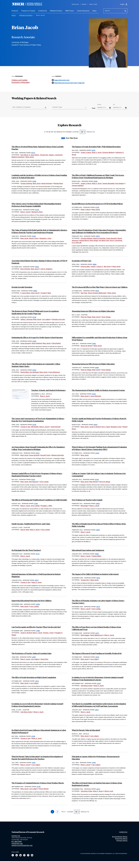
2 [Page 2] (57, 812)
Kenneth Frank (45, 455)
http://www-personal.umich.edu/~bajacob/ (69, 83)
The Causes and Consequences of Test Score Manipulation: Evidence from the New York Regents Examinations (38, 419)
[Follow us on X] (13, 855)
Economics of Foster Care (81, 260)
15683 (97, 554)
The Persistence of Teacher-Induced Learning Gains (31, 653)
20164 (33, 479)
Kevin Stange (106, 317)
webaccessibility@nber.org (22, 845)
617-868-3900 (17, 841)
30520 (37, 267)
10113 (98, 789)
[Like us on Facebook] (28, 855)
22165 (34, 424)
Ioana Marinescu (54, 372)
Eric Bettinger (34, 372)
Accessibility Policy (119, 836)
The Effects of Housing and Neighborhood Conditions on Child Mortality (39, 500)
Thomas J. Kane (48, 632)
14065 (34, 657)
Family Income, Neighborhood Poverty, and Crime (31, 524)
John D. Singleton (46, 269)
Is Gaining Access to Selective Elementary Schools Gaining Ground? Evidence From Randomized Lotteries (98, 678)
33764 (93, 150)
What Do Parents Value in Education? (86, 730)
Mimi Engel (84, 505)
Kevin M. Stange (104, 481)
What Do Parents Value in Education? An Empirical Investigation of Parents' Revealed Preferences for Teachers (37, 757)
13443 (99, 683)
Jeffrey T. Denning (26, 319)
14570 (98, 606)
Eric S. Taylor (106, 427)
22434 (94, 394)
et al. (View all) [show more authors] (76, 242)
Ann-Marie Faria (104, 240)
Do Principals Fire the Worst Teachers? (26, 550)
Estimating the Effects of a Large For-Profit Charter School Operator (37, 337)
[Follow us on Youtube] (32, 855)
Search (107, 10)
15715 (37, 554)
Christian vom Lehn (58, 319)
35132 (33, 153)
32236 (95, 181)
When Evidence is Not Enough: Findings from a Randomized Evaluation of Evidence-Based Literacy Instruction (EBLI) (99, 448)
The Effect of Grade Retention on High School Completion (34, 677)
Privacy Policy (122, 840)
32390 (34, 181)
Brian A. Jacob (97, 152)
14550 (38, 604)
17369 (36, 503)
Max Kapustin (33, 481)
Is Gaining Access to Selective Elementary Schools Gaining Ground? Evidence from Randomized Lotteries (37, 704)
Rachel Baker (24, 372)
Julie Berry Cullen (86, 685)
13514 (37, 681)
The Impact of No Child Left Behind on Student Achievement (95, 574)
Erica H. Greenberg (116, 240)
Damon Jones (33, 238)
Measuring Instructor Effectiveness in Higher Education (93, 311)
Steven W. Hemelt (86, 345)
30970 (98, 236)
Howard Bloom (84, 240)
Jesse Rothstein (95, 396)
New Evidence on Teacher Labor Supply (87, 500)
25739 (34, 317)
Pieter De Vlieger (86, 317)
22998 (97, 367)
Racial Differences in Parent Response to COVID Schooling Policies (97, 203)
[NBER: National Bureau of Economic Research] (29, 5)
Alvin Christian (25, 269)
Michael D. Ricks (37, 212)
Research (15, 11)
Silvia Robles (56, 343)
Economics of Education (21, 82)
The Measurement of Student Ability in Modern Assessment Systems (98, 390)
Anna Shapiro (119, 183)
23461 (94, 343)
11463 (94, 762)
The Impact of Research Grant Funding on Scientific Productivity (97, 653)
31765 (97, 207)
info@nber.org (17, 843)
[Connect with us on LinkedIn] (16, 855)
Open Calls (93, 4)
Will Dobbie (35, 427)
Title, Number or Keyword (21, 107)
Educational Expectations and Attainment (88, 550)
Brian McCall (93, 481)
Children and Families (20, 80)
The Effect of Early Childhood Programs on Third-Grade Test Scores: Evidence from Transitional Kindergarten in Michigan (98, 176)
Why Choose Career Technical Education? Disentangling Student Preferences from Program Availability (36, 204)
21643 (97, 453)
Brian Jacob (30, 157)
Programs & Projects (28, 11)
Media (84, 4)
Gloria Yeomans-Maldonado (97, 293)
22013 (37, 453)
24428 (34, 341)
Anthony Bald (85, 266)
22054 (95, 424)
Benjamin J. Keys (45, 238)
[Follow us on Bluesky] (20, 855)
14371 (97, 633)
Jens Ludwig (44, 481)
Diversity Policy (121, 838)
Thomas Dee (44, 155)
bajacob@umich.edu (61, 80)
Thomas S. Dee (25, 427)
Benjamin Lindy (116, 427)
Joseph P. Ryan (46, 293)
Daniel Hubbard (37, 343)
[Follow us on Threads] (24, 855)
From (100, 104)
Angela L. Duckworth (56, 155)
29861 (35, 291)
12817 (97, 710)
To (115, 104)
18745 (97, 479)
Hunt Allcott (24, 155)
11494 (33, 762)
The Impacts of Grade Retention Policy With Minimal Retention (96, 146)
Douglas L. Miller (46, 505)
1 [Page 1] (52, 812)
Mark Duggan (85, 635)
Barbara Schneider (58, 455)
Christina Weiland (108, 152)
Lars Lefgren (46, 319)
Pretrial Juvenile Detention (22, 287)
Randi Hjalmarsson (96, 635)
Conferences (42, 11)
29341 (97, 291)
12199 (33, 736)
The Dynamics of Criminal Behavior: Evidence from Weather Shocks (38, 783)
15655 (98, 530)
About (94, 11)
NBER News (69, 11)
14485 (38, 630)
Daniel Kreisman (46, 183)
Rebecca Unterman (99, 238)
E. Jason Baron (34, 155)
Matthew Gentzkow (18, 157)
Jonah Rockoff (55, 427)
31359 (34, 236)
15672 (37, 580)
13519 (97, 657)
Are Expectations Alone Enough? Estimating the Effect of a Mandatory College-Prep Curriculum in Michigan (38, 448)
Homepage (123, 832)
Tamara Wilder (96, 556)
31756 (37, 210)
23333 (34, 370)
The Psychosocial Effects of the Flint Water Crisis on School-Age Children (99, 287)
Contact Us (16, 835)
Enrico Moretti (44, 789)
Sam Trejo (84, 293)
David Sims (44, 659)
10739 (38, 786)
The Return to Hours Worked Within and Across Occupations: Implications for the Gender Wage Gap (35, 312)
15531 (98, 578)
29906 (94, 264)
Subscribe (75, 4)
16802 (98, 503)
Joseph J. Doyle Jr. (96, 266)
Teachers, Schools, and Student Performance (48, 390)
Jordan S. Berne (86, 152)
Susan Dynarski (111, 238)
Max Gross (107, 266)
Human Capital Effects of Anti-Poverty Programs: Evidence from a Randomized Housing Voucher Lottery (37, 474)
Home (14, 15)
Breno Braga (94, 240)
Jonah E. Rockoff (95, 427)
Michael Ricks (58, 183)
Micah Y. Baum (85, 209)
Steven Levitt (108, 791)
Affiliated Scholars (56, 11)
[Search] (125, 11)
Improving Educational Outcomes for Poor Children (31, 600)
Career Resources (83, 11)
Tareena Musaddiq (108, 183)
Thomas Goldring (26, 183)
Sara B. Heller (24, 529)
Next (63, 811)
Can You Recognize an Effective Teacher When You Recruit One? (36, 627)
